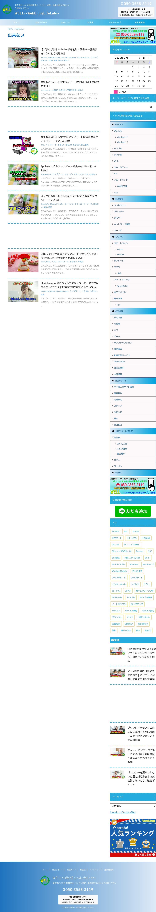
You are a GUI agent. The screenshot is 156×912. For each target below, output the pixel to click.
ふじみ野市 (122, 448)
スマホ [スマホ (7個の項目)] (128, 590)
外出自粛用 (119, 368)
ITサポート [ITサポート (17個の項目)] (117, 538)
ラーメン (118, 466)
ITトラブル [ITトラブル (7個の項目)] (132, 538)
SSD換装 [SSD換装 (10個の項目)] (116, 557)
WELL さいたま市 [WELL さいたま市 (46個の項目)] (132, 557)
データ (89, 204)
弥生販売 (84, 144)
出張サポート (41, 22)
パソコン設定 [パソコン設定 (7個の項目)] (148, 610)
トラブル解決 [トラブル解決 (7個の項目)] (146, 597)
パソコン (119, 124)
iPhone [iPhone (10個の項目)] (136, 531)
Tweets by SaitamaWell (123, 812)
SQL (43, 144)
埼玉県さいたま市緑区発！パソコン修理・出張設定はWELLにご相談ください (84, 883)
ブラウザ (94, 57)
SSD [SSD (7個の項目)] (150, 551)
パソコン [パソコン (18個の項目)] (116, 610)
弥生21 (69, 144)
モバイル (119, 236)
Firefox (44, 57)
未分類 (118, 472)
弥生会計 (76, 144)
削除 (45, 207)
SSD (116, 192)
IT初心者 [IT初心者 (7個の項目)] (146, 538)
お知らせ (118, 412)
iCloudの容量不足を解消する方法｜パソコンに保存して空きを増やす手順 (141, 675)
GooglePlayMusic (48, 204)
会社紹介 (118, 424)
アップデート (51, 144)
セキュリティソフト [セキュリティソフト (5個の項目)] (145, 590)
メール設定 (53, 90)
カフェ (117, 460)
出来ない (44, 60)
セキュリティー (121, 167)
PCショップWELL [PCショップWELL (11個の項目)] (131, 544)
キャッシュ (69, 204)
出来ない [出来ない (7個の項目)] (129, 623)
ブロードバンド (121, 179)
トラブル (85, 291)
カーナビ (118, 230)
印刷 (51, 60)
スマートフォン (121, 243)
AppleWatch (46, 174)
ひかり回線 (122, 186)
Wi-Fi (116, 161)
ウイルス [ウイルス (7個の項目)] (135, 584)
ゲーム (117, 336)
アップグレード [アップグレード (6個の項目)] (119, 577)
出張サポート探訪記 (124, 431)
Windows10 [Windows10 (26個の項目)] (148, 564)
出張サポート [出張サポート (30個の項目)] (144, 617)
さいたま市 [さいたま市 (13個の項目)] (137, 571)
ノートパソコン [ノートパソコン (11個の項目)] (119, 604)
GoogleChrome (54, 57)
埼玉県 (117, 437)
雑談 (116, 418)
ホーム (17, 22)
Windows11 (122, 137)
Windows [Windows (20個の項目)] (134, 564)
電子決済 (118, 298)
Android (120, 254)
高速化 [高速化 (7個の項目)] (148, 630)
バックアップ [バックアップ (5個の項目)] (137, 604)
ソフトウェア (120, 205)
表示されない (63, 60)
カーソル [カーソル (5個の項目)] (116, 590)
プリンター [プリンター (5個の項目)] (117, 617)
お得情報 (118, 374)
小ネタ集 (118, 154)
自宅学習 (118, 317)
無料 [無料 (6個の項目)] (114, 630)
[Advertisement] (53, 120)
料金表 (90, 22)
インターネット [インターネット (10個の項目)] (119, 584)
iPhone (120, 249)
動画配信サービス (122, 355)
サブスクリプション (123, 342)
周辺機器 (119, 199)
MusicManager (62, 291)
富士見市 (121, 453)
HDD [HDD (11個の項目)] (126, 531)
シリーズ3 (68, 174)
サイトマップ (115, 22)
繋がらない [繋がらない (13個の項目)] (126, 630)
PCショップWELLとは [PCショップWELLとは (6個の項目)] (121, 551)
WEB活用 (119, 311)
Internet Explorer (68, 57)
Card (43, 261)
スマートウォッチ (81, 174)
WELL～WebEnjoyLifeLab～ (37, 13)
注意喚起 (118, 399)
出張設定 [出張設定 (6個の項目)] (116, 623)
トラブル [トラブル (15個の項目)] (131, 597)
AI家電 (117, 323)
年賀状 (80, 261)
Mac (116, 173)
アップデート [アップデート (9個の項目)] (137, 577)
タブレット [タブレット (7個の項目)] (117, 597)
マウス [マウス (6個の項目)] (130, 617)
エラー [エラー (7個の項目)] (147, 584)
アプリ (54, 261)
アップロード (75, 291)
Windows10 (122, 142)
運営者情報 (140, 22)
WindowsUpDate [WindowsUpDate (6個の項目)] (119, 571)
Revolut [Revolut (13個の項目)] (139, 551)
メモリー (118, 217)
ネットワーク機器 (122, 224)
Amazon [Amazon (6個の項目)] (115, 531)
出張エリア (66, 22)
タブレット (119, 260)
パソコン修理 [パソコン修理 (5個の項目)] (131, 610)
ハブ (116, 330)
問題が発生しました (75, 90)
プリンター (119, 211)
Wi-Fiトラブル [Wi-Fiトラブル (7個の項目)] (118, 564)
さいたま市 (122, 443)
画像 (55, 60)
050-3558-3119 (136, 3)
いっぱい (60, 204)
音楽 (50, 207)
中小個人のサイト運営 (124, 387)
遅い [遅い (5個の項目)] (138, 630)
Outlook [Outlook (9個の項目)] (115, 544)
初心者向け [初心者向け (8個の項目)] (143, 623)
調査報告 (118, 393)
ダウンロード (80, 204)
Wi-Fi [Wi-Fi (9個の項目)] (147, 557)
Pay (118, 304)
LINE (48, 261)
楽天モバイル (120, 292)
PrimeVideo (119, 361)
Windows (118, 130)
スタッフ (118, 405)
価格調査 (118, 349)
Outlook (44, 90)
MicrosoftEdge (83, 57)
